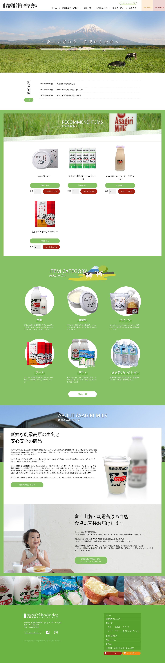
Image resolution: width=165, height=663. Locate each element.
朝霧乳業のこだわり (70, 8)
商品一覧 (87, 8)
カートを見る (159, 7)
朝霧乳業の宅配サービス (91, 560)
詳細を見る (45, 185)
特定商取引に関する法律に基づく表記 (120, 648)
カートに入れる (51, 191)
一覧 (29, 100)
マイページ (147, 7)
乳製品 (117, 627)
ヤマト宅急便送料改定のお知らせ (69, 95)
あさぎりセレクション (131, 631)
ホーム (54, 8)
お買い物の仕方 (102, 8)
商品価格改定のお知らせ (66, 84)
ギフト (117, 631)
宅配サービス (118, 8)
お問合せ (133, 8)
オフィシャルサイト (128, 3)
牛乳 (109, 627)
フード (110, 631)
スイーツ (126, 627)
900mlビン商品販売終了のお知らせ (70, 90)
